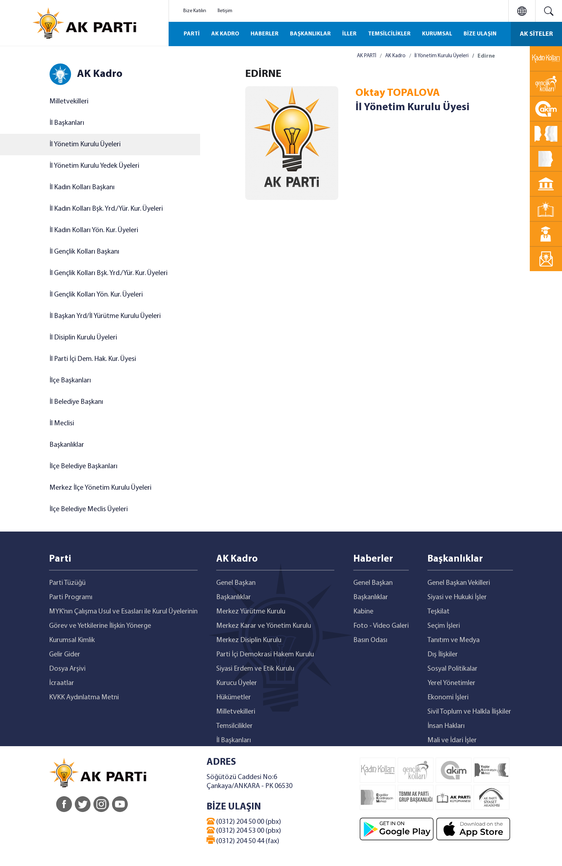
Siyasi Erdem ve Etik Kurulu (255, 668)
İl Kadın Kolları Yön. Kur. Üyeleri (93, 230)
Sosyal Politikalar (452, 668)
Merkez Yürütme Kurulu (250, 611)
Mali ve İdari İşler (452, 740)
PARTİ (192, 34)
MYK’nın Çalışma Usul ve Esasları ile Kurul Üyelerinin (123, 611)
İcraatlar (61, 683)
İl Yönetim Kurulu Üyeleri (85, 144)
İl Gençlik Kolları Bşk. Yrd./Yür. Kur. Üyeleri (108, 273)
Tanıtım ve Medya (453, 640)
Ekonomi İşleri (448, 697)
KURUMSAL (437, 34)
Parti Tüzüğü (67, 583)
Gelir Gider (64, 654)
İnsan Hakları (446, 726)
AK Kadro (395, 56)
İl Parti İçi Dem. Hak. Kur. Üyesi (92, 359)
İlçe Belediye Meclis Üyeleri (88, 509)
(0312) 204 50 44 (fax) (243, 840)
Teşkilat (438, 611)
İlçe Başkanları (70, 380)
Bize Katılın (194, 11)
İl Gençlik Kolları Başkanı (84, 251)
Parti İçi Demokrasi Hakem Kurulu (265, 654)
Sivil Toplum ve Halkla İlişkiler (469, 711)
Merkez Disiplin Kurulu (248, 640)
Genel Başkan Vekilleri (458, 583)
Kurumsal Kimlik (72, 640)
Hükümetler (233, 697)
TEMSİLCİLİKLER (389, 34)
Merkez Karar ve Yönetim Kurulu (263, 626)
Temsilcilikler (234, 726)
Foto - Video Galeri (381, 626)
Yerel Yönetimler (451, 683)
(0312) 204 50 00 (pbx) (244, 822)
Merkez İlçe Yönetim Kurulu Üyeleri (100, 487)
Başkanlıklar (66, 445)
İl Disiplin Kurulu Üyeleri (83, 337)
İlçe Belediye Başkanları (83, 466)
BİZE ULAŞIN (480, 34)
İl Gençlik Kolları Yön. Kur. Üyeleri (96, 294)
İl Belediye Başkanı (76, 402)
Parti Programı (70, 597)
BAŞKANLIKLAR (310, 34)
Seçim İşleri (443, 626)
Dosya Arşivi (67, 668)
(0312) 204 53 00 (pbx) (244, 831)
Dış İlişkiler (442, 654)
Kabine (363, 611)
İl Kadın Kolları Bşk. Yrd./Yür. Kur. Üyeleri (106, 208)
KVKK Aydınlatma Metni (84, 697)
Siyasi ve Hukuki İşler (457, 597)
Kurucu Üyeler (236, 683)
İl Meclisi (61, 423)
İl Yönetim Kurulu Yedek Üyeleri (94, 166)
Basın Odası (370, 640)
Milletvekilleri (68, 101)
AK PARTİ (366, 56)
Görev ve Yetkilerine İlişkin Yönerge (100, 626)
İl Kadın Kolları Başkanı (82, 187)
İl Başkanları (66, 123)
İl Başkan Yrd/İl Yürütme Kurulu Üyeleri (105, 316)
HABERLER (264, 34)
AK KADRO (225, 34)
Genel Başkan (236, 583)
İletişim (225, 11)
